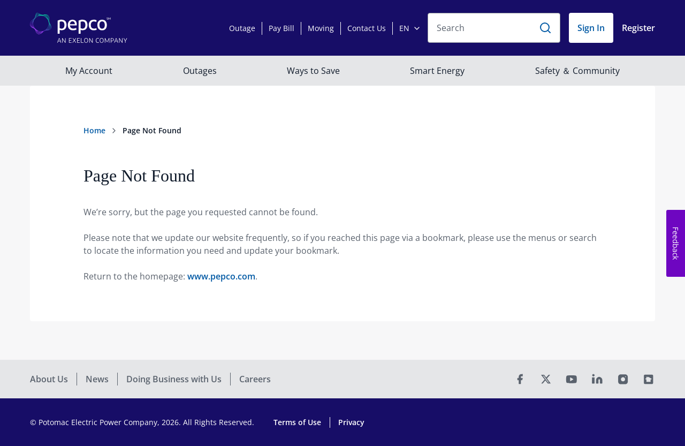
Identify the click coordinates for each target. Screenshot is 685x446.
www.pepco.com (221, 276)
